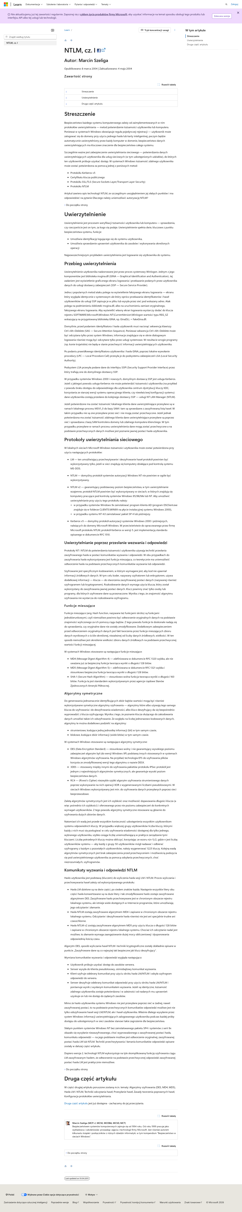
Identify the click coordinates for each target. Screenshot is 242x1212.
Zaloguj (234, 4)
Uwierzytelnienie (195, 40)
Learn (67, 29)
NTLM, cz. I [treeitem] (12, 42)
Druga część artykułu (76, 1103)
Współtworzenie (91, 1202)
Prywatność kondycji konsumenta (136, 1202)
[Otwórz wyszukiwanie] (226, 4)
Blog (75, 1202)
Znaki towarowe (192, 1202)
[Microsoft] (6, 4)
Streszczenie (193, 36)
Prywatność (108, 1202)
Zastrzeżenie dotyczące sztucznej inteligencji (25, 1202)
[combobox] (30, 37)
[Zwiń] (53, 30)
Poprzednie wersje (60, 1202)
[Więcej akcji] (175, 30)
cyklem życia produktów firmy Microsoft (103, 14)
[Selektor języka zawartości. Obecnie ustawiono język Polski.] (10, 1194)
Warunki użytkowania (170, 1202)
